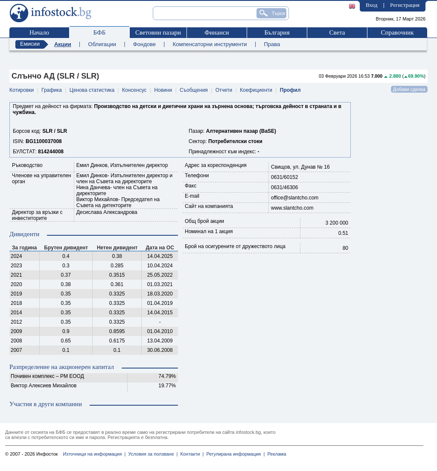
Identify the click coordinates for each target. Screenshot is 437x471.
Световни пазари (158, 32)
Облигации (102, 44)
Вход (371, 5)
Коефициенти (256, 90)
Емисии (30, 44)
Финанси (216, 32)
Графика (51, 90)
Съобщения (194, 90)
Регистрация (405, 5)
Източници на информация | (94, 453)
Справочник (397, 32)
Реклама (275, 453)
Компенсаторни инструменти (210, 44)
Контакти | (191, 453)
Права (272, 44)
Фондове (144, 44)
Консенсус (134, 90)
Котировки (21, 90)
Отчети (224, 90)
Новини (163, 90)
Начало (39, 32)
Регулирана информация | (234, 453)
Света (337, 32)
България (276, 32)
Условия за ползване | (151, 453)
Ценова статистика (92, 90)
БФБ (99, 32)
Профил (290, 90)
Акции (62, 44)
